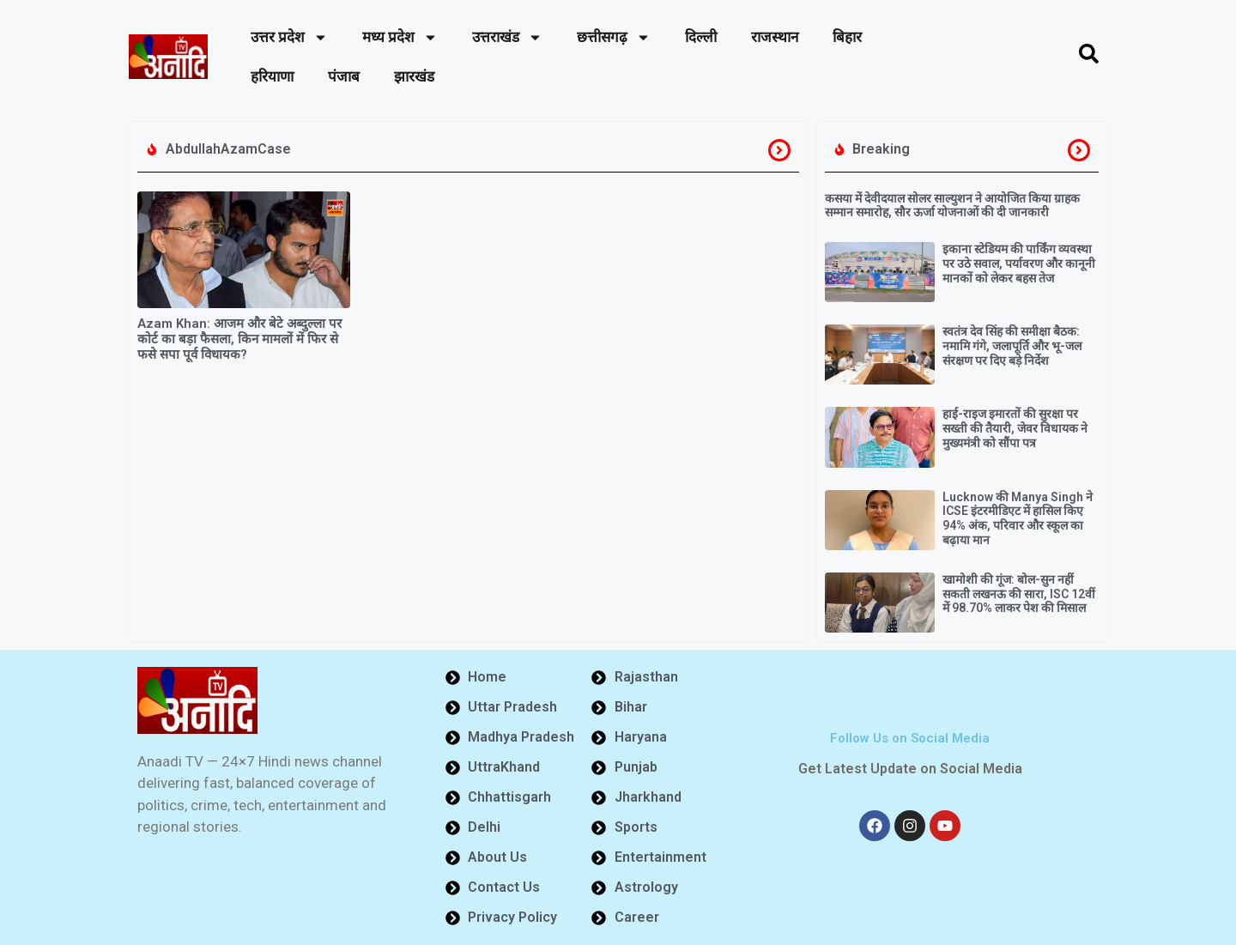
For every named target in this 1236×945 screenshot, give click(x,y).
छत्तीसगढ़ (614, 37)
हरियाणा (272, 76)
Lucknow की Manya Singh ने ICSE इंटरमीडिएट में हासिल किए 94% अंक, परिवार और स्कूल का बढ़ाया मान (1017, 518)
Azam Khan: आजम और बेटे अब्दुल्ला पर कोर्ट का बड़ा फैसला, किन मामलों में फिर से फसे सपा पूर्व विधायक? (239, 339)
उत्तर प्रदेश (289, 37)
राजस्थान (774, 36)
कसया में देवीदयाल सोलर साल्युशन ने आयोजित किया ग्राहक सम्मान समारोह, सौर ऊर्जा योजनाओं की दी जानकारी (952, 205)
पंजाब (344, 76)
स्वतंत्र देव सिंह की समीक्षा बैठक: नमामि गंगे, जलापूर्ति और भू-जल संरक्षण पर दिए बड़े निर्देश (1012, 345)
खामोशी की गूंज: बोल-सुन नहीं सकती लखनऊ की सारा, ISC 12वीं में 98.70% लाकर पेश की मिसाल (1018, 593)
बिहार (847, 36)
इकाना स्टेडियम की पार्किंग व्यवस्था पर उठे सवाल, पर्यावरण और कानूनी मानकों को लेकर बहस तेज (1018, 263)
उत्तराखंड (507, 37)
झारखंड (414, 76)
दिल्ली (701, 36)
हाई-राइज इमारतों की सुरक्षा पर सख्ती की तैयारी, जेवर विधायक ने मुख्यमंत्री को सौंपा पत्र (1015, 428)
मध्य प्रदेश (400, 37)
